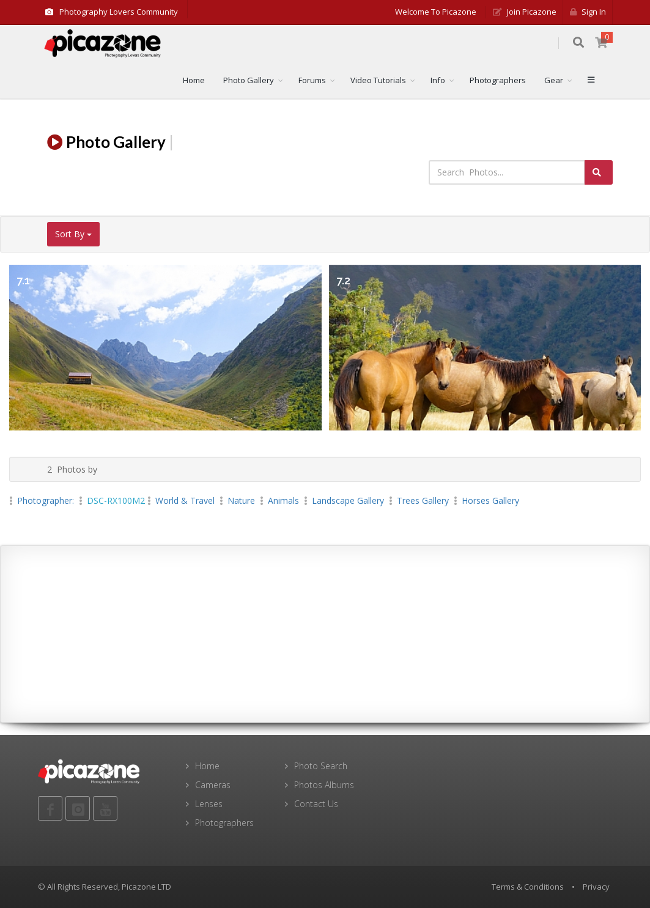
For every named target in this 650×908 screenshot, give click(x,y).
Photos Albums (324, 785)
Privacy (596, 886)
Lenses (209, 804)
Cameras (213, 785)
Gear (553, 80)
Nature (241, 500)
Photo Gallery (248, 80)
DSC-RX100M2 (116, 500)
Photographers (498, 80)
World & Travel (185, 500)
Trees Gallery (423, 500)
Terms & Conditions (528, 886)
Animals (283, 500)
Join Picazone (524, 11)
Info (437, 80)
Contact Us (316, 804)
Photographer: (46, 500)
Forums (312, 80)
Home (194, 80)
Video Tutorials (378, 80)
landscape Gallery (348, 500)
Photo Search (320, 766)
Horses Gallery (490, 500)
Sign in (588, 11)
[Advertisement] (325, 634)
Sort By (73, 234)
